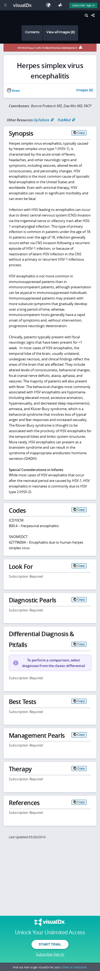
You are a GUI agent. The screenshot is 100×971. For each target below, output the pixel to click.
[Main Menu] (5, 5)
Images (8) (84, 90)
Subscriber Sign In (50, 954)
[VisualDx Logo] (23, 5)
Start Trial (50, 944)
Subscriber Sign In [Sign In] (83, 5)
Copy (81, 133)
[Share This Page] (94, 15)
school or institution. (74, 967)
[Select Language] (49, 5)
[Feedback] (61, 5)
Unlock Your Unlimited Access (50, 932)
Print (13, 91)
